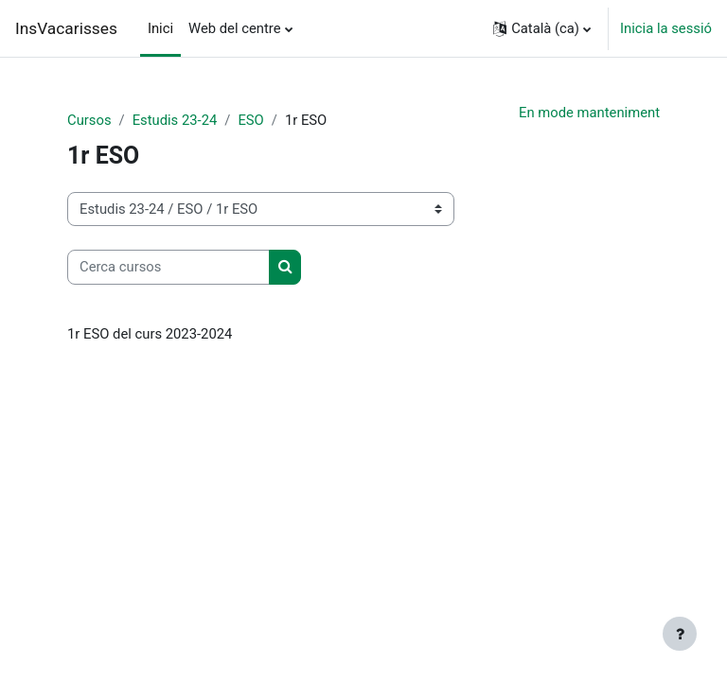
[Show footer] (680, 634)
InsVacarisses (66, 28)
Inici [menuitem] (160, 28)
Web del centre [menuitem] (234, 28)
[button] (542, 28)
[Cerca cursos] (168, 267)
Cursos (89, 120)
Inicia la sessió (666, 28)
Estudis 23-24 (175, 120)
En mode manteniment (589, 112)
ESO (250, 120)
